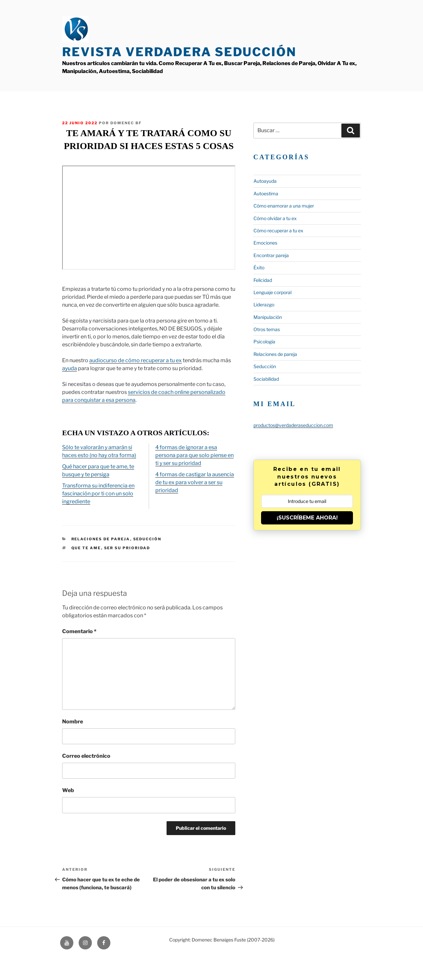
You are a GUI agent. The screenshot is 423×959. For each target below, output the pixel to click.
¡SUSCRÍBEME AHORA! (307, 518)
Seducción (147, 539)
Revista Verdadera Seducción (179, 52)
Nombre (72, 721)
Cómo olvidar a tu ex (275, 218)
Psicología (264, 341)
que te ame (86, 548)
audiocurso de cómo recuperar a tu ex (135, 360)
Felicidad (262, 280)
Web (68, 790)
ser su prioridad (127, 548)
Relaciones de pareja (100, 539)
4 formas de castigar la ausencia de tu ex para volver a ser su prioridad (194, 482)
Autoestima (265, 193)
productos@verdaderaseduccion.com (293, 425)
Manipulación (267, 317)
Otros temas (266, 329)
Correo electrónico (86, 756)
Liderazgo (263, 304)
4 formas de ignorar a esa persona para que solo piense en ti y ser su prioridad (194, 455)
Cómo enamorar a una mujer (283, 206)
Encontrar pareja (271, 255)
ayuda (69, 368)
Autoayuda (265, 181)
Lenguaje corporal (272, 292)
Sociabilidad (266, 379)
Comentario (79, 631)
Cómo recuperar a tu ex (278, 230)
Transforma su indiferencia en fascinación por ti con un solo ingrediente (98, 493)
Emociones (265, 243)
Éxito (258, 267)
